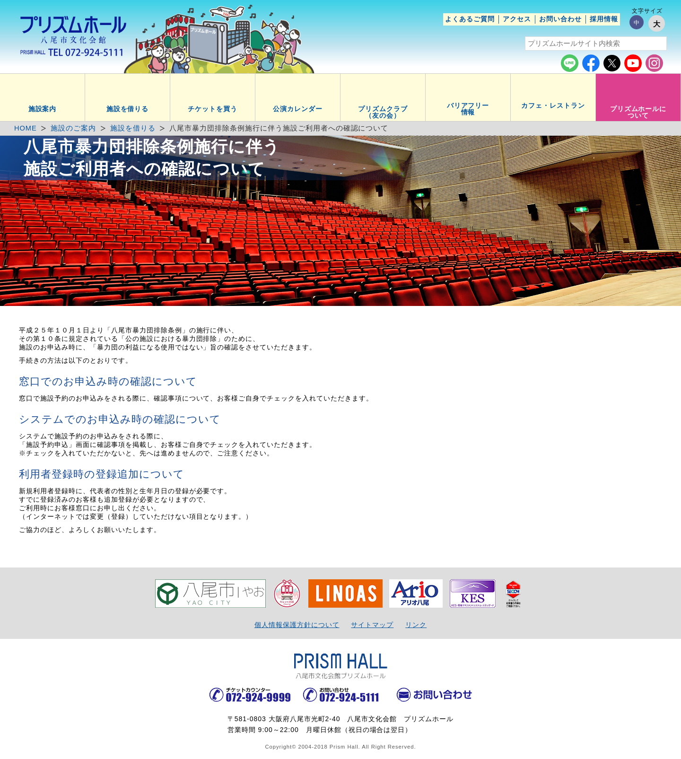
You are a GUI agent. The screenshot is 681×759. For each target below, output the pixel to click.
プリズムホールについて (638, 112)
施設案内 (42, 109)
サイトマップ (372, 624)
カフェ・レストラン (553, 105)
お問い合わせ (560, 19)
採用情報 (604, 19)
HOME (25, 128)
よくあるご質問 (470, 19)
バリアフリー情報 (468, 109)
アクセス (517, 19)
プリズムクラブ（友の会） (383, 112)
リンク (416, 624)
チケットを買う (212, 109)
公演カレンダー (298, 109)
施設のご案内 (73, 128)
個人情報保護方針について (297, 624)
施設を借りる (127, 109)
